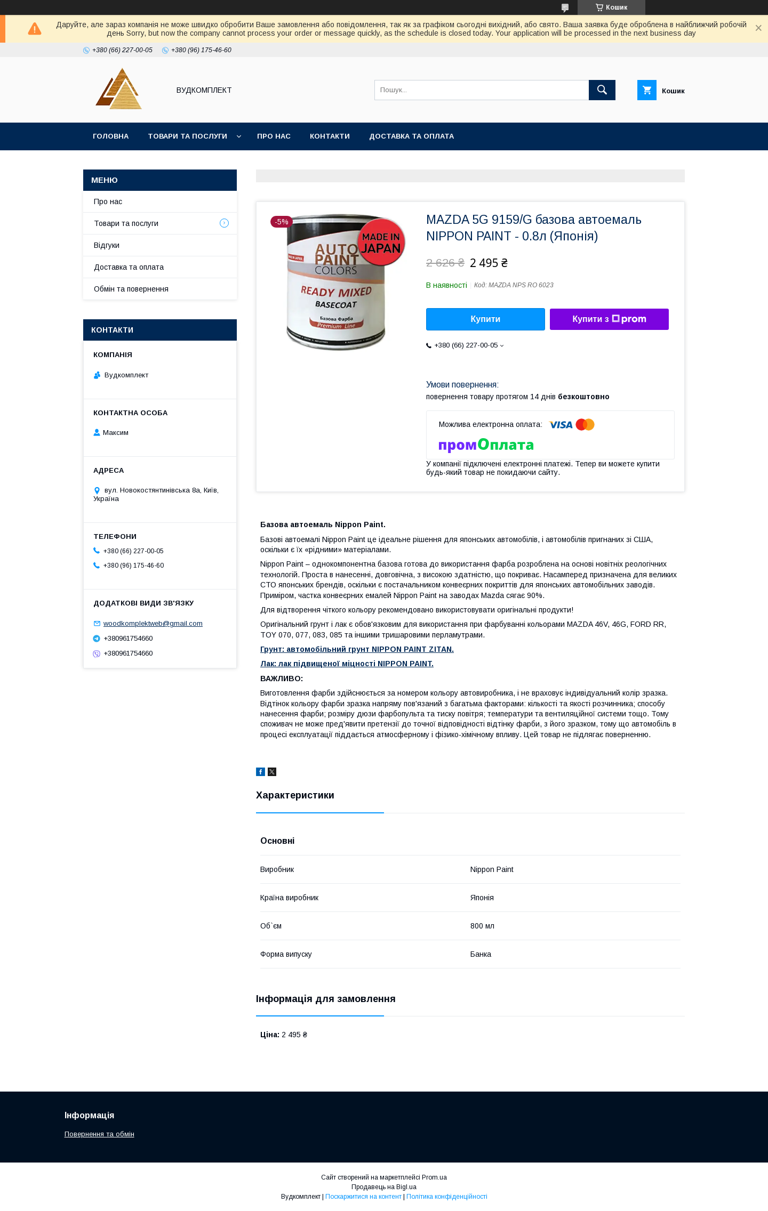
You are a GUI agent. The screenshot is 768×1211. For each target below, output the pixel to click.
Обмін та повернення (131, 289)
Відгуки (106, 245)
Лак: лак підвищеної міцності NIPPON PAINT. (347, 663)
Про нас (274, 136)
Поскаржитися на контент (363, 1196)
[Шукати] (602, 90)
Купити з (609, 319)
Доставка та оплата (411, 136)
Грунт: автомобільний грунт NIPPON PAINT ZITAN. (357, 649)
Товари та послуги (187, 136)
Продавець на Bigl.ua (384, 1187)
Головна (111, 136)
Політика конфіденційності (446, 1196)
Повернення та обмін (99, 1134)
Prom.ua (434, 1177)
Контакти (330, 136)
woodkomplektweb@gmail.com (153, 623)
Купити (486, 319)
